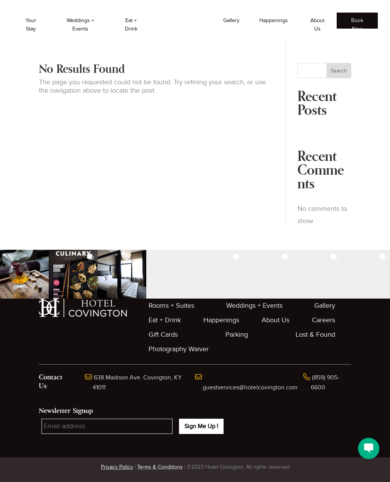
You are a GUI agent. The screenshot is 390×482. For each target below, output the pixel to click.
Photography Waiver (179, 349)
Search (339, 70)
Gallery (231, 20)
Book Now (357, 23)
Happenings (273, 20)
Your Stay (31, 24)
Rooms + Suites (171, 306)
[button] (24, 274)
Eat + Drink (131, 24)
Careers (323, 320)
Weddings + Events (80, 24)
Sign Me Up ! (201, 426)
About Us (317, 24)
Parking (236, 335)
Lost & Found (315, 335)
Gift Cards (163, 335)
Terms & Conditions (160, 467)
